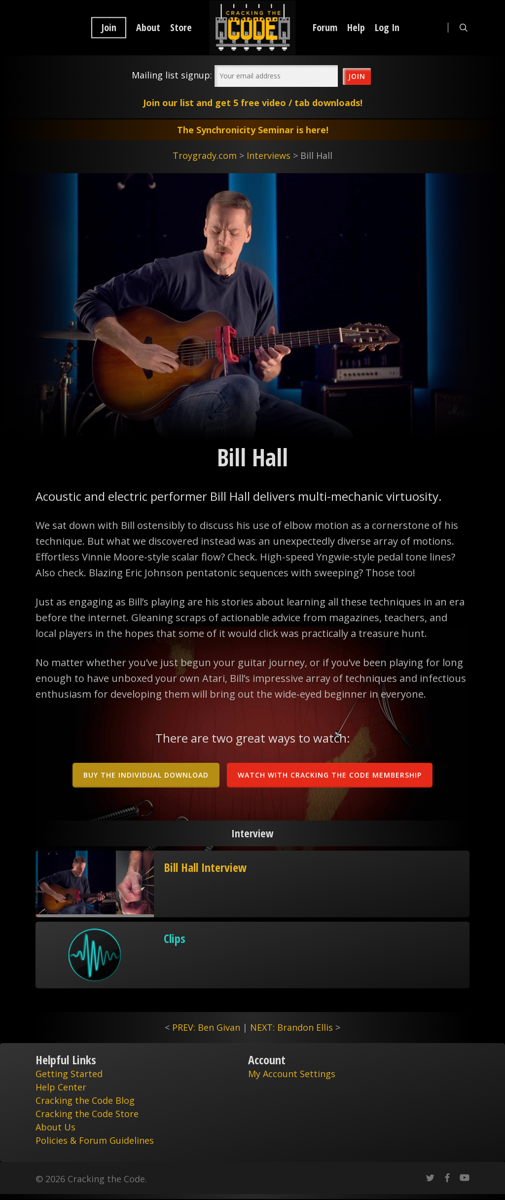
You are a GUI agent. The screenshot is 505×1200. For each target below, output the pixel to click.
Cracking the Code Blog (85, 1100)
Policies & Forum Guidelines (95, 1140)
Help (356, 28)
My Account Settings (291, 1074)
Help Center (61, 1087)
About (148, 28)
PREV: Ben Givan (206, 1027)
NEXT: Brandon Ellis (291, 1027)
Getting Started (69, 1074)
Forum (325, 28)
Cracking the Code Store (87, 1114)
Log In (387, 28)
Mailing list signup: (172, 75)
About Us (55, 1127)
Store (181, 28)
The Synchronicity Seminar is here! (252, 130)
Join (108, 28)
